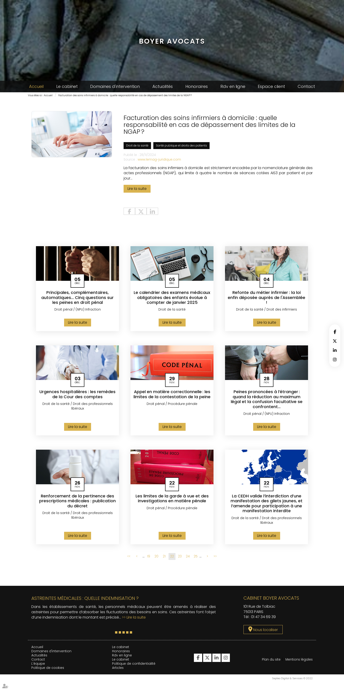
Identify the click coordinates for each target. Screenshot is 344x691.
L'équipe (38, 664)
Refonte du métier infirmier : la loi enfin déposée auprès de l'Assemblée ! (266, 298)
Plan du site (271, 660)
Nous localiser (265, 631)
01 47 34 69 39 (263, 618)
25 (196, 557)
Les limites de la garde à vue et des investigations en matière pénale (172, 499)
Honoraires (196, 86)
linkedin (334, 350)
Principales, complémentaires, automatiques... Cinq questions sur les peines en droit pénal (77, 298)
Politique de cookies (47, 668)
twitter (334, 341)
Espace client (271, 86)
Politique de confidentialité (133, 664)
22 (172, 557)
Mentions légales (276, 677)
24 (188, 557)
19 (148, 557)
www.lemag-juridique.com (159, 160)
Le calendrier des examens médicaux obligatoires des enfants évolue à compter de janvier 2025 (172, 298)
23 (180, 557)
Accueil (36, 86)
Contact (306, 86)
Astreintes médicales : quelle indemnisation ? (85, 599)
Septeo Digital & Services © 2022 (292, 689)
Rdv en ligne (232, 86)
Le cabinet (67, 86)
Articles (118, 668)
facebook (334, 331)
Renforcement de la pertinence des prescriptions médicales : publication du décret (77, 501)
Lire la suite (137, 189)
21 (164, 557)
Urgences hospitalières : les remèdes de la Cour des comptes (77, 395)
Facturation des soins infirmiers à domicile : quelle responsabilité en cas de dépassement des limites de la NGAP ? (125, 95)
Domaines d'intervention (115, 86)
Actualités (162, 86)
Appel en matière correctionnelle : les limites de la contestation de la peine (172, 395)
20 (156, 557)
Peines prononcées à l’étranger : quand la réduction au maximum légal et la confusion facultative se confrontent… (266, 400)
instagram (334, 359)
